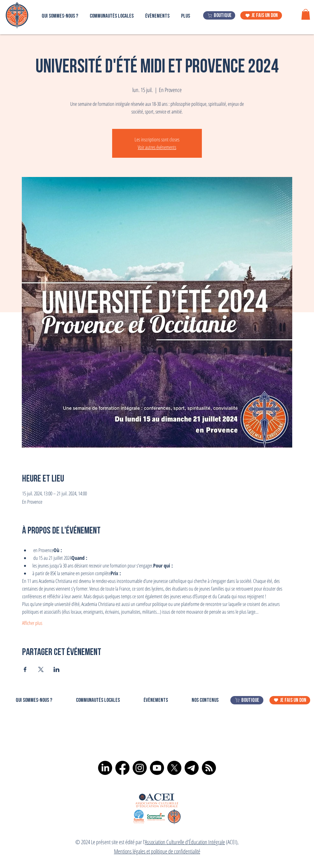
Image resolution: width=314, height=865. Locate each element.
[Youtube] (157, 768)
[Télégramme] (192, 768)
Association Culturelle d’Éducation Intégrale (185, 842)
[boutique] (219, 15)
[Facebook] (122, 768)
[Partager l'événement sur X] (41, 669)
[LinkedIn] (105, 768)
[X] (174, 768)
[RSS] (209, 768)
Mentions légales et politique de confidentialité (157, 851)
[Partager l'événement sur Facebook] (25, 669)
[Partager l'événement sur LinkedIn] (57, 669)
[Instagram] (140, 768)
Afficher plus (32, 622)
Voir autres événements (157, 147)
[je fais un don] (261, 15)
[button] (305, 14)
